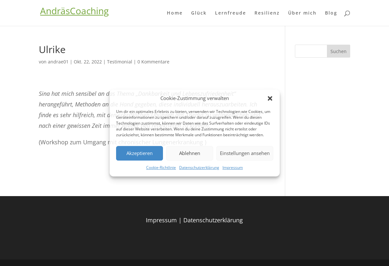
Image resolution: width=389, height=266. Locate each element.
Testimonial (119, 62)
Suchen (338, 51)
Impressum (232, 167)
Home (175, 13)
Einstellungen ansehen (245, 153)
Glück (199, 13)
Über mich (302, 13)
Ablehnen (189, 153)
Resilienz (267, 13)
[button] (270, 98)
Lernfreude (230, 13)
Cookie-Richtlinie (161, 167)
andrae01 (58, 62)
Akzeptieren (139, 153)
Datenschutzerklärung (199, 167)
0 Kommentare (153, 62)
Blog (331, 13)
